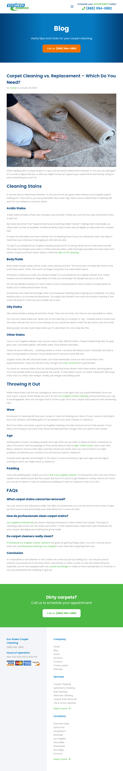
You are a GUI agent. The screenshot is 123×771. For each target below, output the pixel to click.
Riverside (58, 734)
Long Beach (60, 731)
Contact (58, 661)
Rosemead (59, 746)
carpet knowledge (58, 566)
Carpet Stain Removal (65, 699)
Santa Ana (59, 727)
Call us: (61, 48)
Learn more (62, 708)
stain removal (70, 363)
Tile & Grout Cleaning (65, 703)
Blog (56, 650)
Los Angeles (60, 738)
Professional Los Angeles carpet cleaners (28, 542)
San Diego (59, 749)
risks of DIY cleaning (68, 252)
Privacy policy (61, 665)
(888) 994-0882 (15, 647)
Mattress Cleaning (63, 695)
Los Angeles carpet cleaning (73, 396)
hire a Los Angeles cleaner (63, 474)
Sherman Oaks (61, 723)
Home (57, 646)
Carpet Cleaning (62, 684)
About (57, 654)
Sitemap (58, 669)
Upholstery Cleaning (64, 687)
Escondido (59, 742)
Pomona (58, 753)
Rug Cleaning (60, 691)
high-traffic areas (83, 445)
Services (58, 657)
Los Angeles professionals (20, 522)
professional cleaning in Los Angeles (37, 546)
